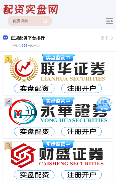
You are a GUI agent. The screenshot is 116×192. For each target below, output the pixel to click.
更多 (106, 38)
